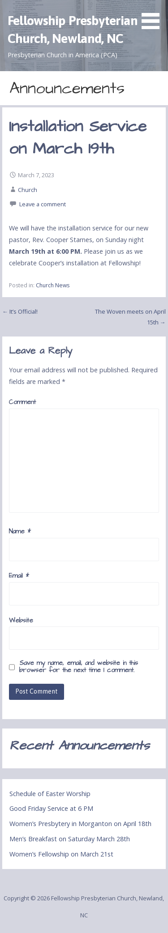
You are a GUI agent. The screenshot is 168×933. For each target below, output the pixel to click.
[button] (153, 16)
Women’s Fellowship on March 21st (61, 854)
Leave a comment (42, 204)
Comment (22, 402)
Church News (52, 285)
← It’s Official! (20, 311)
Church (27, 190)
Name (20, 531)
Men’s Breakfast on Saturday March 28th (69, 839)
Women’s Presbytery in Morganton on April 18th (80, 823)
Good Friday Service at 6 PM (51, 808)
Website (21, 620)
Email (19, 575)
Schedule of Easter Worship (49, 793)
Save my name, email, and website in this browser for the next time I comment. (78, 667)
